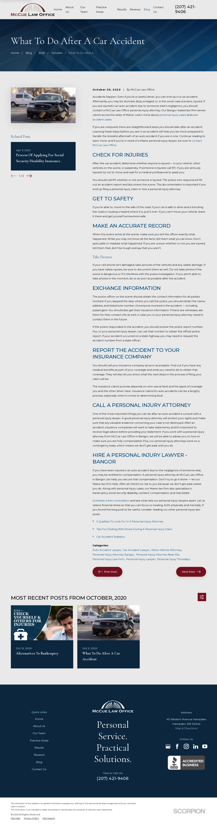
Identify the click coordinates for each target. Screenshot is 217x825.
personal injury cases (172, 114)
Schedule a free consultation (111, 500)
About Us (39, 726)
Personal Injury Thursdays (173, 559)
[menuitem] (15, 818)
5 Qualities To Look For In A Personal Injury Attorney (129, 521)
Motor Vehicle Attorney (166, 550)
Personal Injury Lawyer (140, 559)
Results (39, 747)
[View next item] (29, 176)
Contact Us (39, 769)
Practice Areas (39, 740)
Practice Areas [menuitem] (101, 9)
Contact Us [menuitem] (158, 9)
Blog (39, 762)
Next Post (191, 572)
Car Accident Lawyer (136, 550)
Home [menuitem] (58, 9)
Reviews (39, 754)
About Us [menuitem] (69, 9)
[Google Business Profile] (168, 746)
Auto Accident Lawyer (107, 550)
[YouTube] (204, 746)
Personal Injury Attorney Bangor (113, 554)
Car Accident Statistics (110, 536)
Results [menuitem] (121, 9)
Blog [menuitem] (147, 9)
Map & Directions (186, 728)
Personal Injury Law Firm (108, 559)
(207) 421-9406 (185, 9)
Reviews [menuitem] (135, 9)
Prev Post (107, 572)
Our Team (39, 733)
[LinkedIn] (195, 746)
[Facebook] (177, 746)
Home (39, 719)
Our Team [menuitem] (84, 9)
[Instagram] (186, 746)
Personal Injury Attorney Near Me (157, 554)
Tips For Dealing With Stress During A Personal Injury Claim (134, 529)
